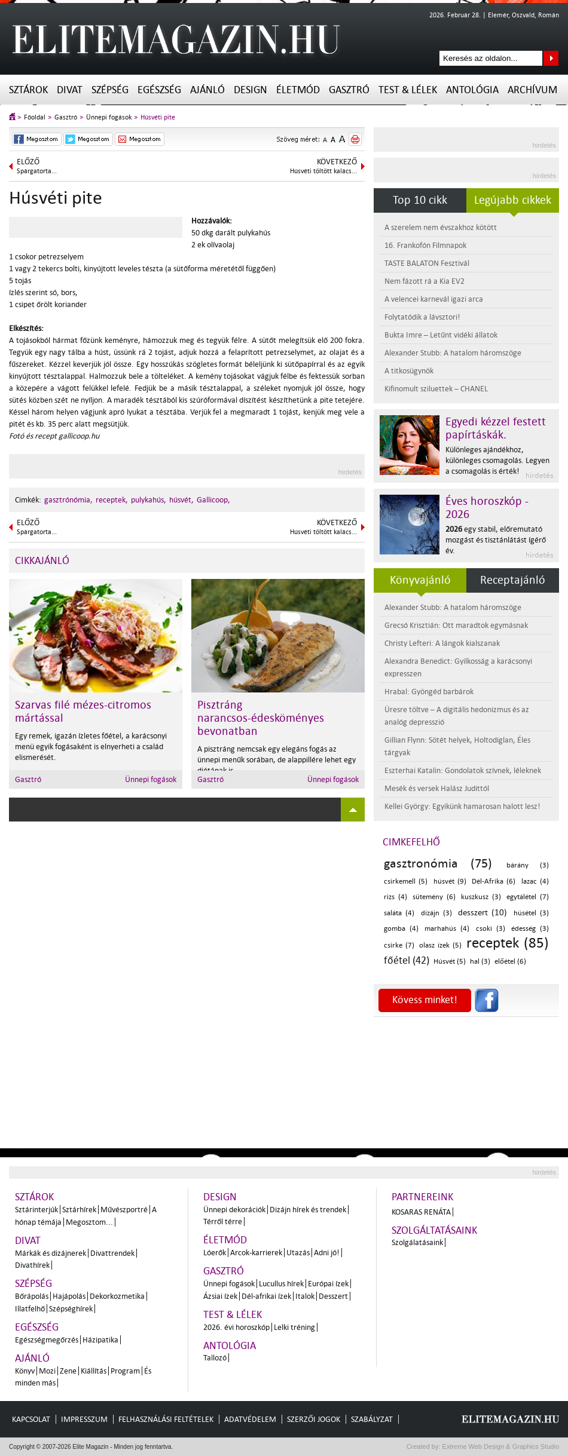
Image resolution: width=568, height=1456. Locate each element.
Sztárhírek (79, 1209)
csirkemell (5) (405, 881)
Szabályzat (372, 1419)
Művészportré (124, 1209)
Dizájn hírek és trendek (308, 1209)
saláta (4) (399, 913)
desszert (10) (482, 913)
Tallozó (215, 1357)
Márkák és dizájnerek (50, 1253)
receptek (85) (507, 943)
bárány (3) (527, 865)
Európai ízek (328, 1283)
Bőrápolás (31, 1296)
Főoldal (34, 117)
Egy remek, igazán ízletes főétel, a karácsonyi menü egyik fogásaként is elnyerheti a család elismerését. (91, 746)
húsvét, (181, 499)
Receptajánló (512, 580)
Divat (70, 90)
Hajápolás (69, 1296)
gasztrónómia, (68, 499)
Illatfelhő (30, 1308)
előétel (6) (510, 961)
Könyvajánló (420, 580)
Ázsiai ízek (220, 1296)
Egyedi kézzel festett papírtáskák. (495, 428)
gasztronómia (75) (438, 863)
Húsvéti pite (158, 117)
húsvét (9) (449, 881)
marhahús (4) (447, 929)
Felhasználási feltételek (165, 1419)
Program (125, 1370)
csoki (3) (490, 929)
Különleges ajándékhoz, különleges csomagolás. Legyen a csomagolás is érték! (497, 460)
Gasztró (349, 90)
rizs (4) (395, 897)
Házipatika (100, 1339)
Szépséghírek (71, 1308)
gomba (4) (401, 929)
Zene (68, 1370)
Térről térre (222, 1221)
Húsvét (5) (449, 961)
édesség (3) (530, 929)
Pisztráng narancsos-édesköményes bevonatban (260, 718)
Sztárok (28, 90)
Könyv (25, 1370)
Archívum (532, 90)
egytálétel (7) (527, 897)
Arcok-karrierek (256, 1252)
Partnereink (422, 1197)
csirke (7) (399, 945)
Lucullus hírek (281, 1283)
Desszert (333, 1296)
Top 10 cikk (420, 200)
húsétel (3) (531, 913)
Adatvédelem (250, 1419)
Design (250, 90)
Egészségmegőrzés (46, 1339)
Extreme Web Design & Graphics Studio (500, 1446)
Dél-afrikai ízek (266, 1296)
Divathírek (32, 1265)
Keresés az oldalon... (550, 58)
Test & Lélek (407, 90)
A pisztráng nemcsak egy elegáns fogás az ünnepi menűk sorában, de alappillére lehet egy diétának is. (276, 759)
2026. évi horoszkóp (236, 1327)
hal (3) (480, 961)
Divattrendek (112, 1253)
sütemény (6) (434, 897)
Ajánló (207, 90)
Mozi (47, 1370)
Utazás (298, 1252)
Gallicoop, (213, 499)
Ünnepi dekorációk (234, 1209)
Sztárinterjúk (36, 1209)
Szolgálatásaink (417, 1242)
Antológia (472, 90)
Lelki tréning (294, 1327)
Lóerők (214, 1252)
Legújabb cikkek (512, 200)
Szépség (110, 90)
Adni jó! (327, 1252)
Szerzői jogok (313, 1419)
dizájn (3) (436, 913)
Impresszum (84, 1419)
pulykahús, (148, 499)
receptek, (112, 499)
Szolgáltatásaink (434, 1230)
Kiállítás (93, 1370)
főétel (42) (406, 960)
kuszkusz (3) (481, 897)
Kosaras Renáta (421, 1211)
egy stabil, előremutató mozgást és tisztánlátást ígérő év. (495, 540)
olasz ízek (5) (440, 945)
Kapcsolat (31, 1419)
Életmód (298, 90)
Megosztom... (89, 1222)
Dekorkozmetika (117, 1296)
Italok (304, 1296)
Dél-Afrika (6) (493, 881)
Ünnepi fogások (109, 117)
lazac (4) (535, 881)
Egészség (159, 90)
